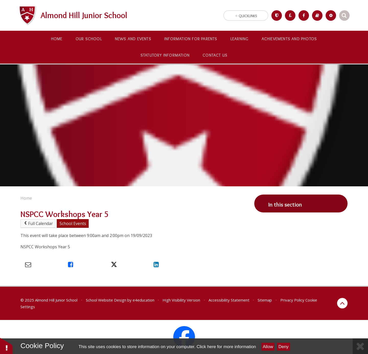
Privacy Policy (292, 300)
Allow (268, 346)
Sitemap (265, 300)
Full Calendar (38, 223)
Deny (284, 346)
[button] (6, 345)
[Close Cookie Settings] (360, 346)
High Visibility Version (181, 300)
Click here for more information (226, 346)
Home (26, 198)
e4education (143, 300)
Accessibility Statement (229, 300)
